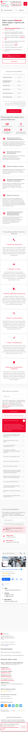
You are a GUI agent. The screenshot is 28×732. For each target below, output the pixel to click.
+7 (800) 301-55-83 (16, 2)
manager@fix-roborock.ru (7, 680)
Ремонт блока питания (7, 77)
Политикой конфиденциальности (17, 524)
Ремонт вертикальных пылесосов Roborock (12, 655)
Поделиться (2, 705)
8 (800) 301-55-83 (5, 672)
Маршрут (6, 579)
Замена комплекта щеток (8, 93)
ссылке (7, 645)
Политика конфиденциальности (14, 717)
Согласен (23, 727)
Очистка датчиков (6, 89)
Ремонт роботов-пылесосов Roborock (11, 652)
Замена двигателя (6, 85)
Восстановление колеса (7, 96)
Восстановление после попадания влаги (7, 81)
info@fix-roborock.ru (6, 676)
